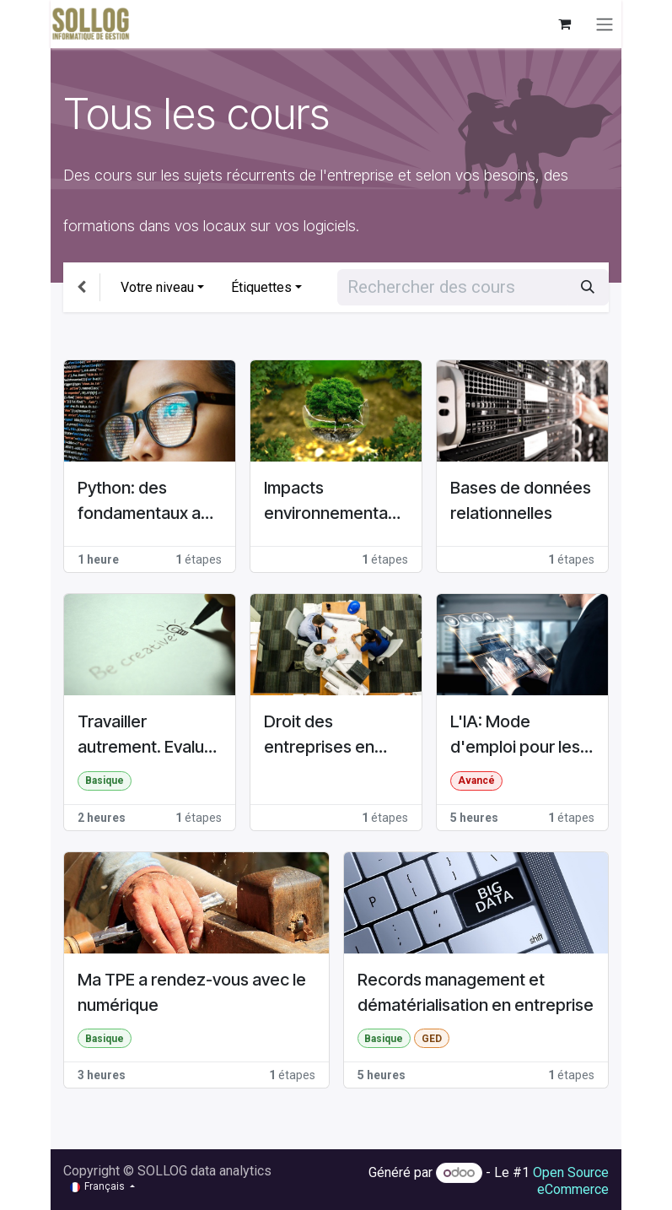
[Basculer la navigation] (604, 24)
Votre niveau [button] (157, 287)
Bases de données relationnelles (520, 500)
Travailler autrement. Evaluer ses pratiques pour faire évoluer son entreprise (149, 735)
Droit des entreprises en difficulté (319, 735)
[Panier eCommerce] (564, 24)
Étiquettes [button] (261, 287)
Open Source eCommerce (571, 1180)
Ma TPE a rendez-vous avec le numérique (192, 992)
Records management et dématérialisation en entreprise (476, 992)
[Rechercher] (588, 287)
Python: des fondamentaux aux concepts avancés (148, 502)
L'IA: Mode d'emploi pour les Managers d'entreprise (515, 735)
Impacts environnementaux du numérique (335, 502)
